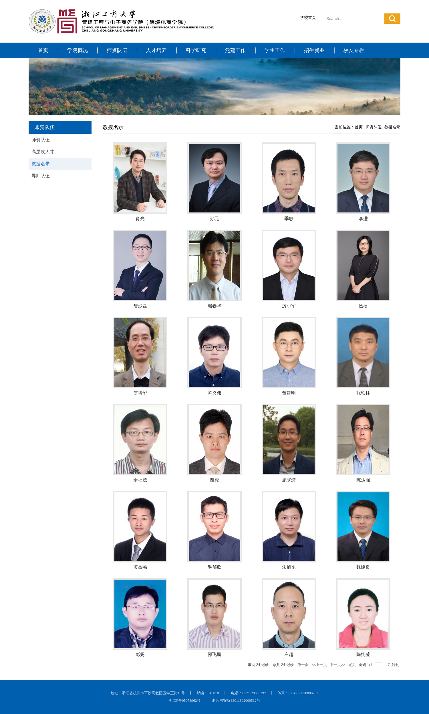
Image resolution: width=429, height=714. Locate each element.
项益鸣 (140, 567)
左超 (288, 654)
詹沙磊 (140, 305)
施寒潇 (289, 480)
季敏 (288, 218)
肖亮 (140, 218)
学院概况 (77, 50)
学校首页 (308, 17)
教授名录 (392, 127)
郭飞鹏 (214, 654)
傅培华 (140, 393)
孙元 (214, 218)
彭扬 (140, 654)
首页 (43, 50)
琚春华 (214, 305)
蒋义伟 (214, 393)
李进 (363, 218)
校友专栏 (353, 50)
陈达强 (363, 480)
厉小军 (289, 305)
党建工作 (235, 50)
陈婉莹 (363, 654)
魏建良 (363, 567)
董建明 (289, 393)
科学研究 (196, 50)
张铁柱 (363, 393)
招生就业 (314, 50)
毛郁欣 (214, 567)
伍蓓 (363, 305)
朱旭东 (289, 567)
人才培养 (156, 50)
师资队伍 (117, 50)
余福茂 (140, 480)
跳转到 (394, 665)
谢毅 (214, 480)
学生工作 (275, 50)
